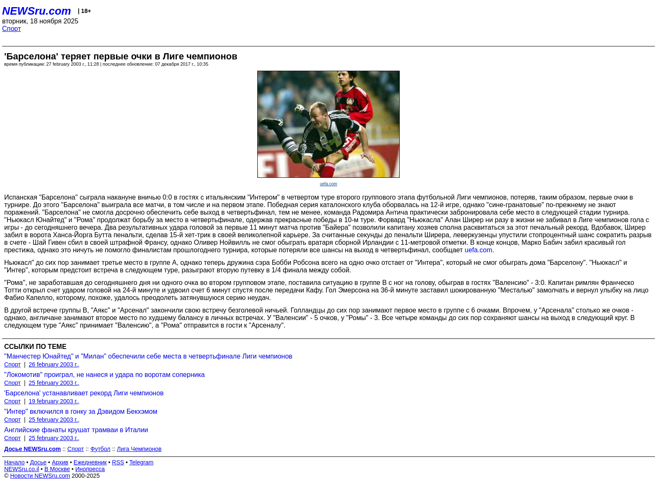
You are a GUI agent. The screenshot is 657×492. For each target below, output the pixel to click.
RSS (118, 462)
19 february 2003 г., (54, 401)
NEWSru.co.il (21, 469)
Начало (14, 462)
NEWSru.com (36, 11)
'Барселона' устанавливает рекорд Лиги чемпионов (84, 393)
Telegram (141, 462)
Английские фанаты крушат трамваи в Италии (76, 429)
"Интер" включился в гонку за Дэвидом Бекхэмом (81, 411)
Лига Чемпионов (139, 449)
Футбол (101, 449)
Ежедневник (90, 462)
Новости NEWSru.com (40, 475)
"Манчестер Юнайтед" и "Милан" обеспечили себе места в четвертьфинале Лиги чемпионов (148, 356)
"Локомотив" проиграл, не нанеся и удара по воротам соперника (104, 374)
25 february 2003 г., (54, 382)
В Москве (57, 469)
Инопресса (90, 469)
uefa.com (328, 184)
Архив (60, 462)
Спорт (11, 28)
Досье (38, 462)
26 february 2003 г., (54, 364)
